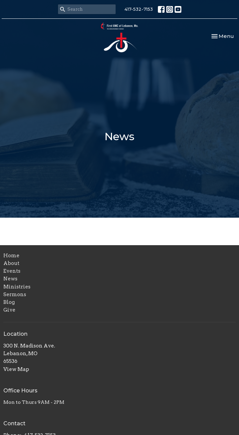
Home (11, 256)
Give (9, 310)
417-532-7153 (138, 9)
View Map (16, 369)
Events (11, 271)
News (10, 279)
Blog (9, 302)
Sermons (14, 294)
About (11, 263)
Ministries (17, 287)
